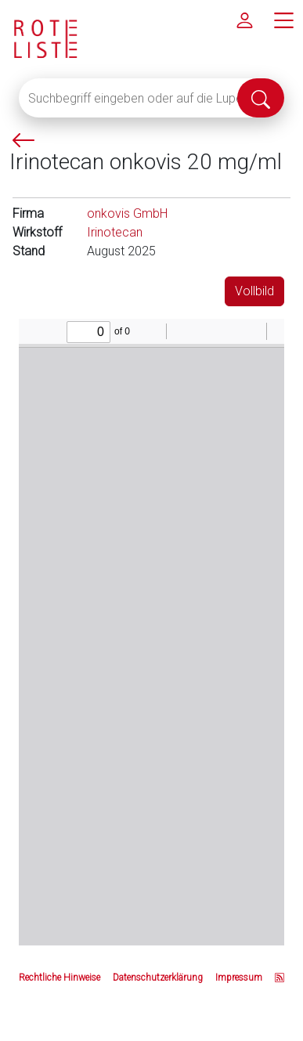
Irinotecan (114, 232)
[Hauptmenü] (283, 19)
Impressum (238, 977)
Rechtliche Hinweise (59, 977)
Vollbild (254, 291)
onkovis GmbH (127, 213)
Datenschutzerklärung (158, 977)
